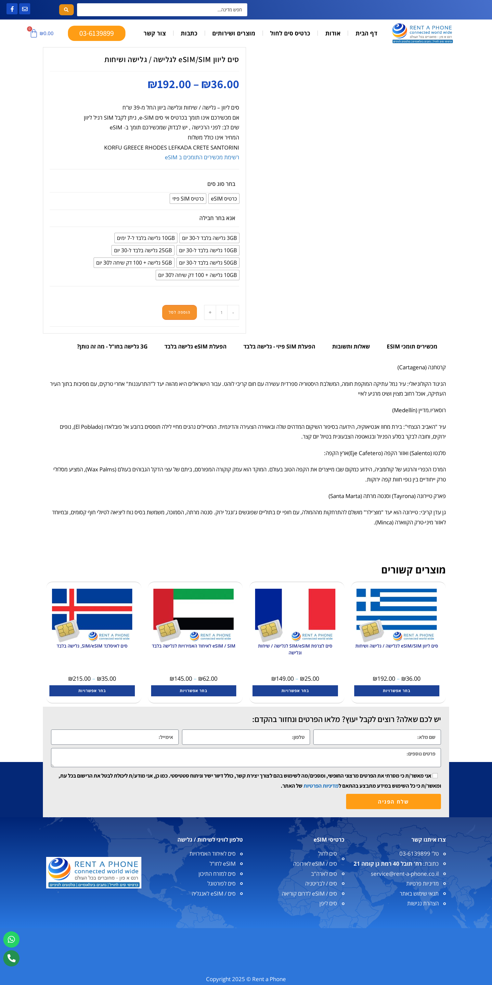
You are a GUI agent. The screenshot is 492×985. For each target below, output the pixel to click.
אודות (333, 33)
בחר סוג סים (221, 184)
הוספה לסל (179, 312)
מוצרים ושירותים (233, 33)
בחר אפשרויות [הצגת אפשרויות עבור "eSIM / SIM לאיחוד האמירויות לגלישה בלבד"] (193, 690)
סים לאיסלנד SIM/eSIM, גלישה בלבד (92, 646)
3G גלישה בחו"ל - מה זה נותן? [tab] (112, 346)
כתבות (189, 33)
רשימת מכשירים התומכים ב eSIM (202, 157)
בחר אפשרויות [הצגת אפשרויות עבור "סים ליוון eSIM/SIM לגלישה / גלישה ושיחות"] (396, 690)
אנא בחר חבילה (217, 218)
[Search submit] (66, 9)
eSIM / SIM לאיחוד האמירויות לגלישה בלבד (193, 646)
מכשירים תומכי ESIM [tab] (412, 346)
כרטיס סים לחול (290, 33)
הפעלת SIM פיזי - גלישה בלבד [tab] (279, 346)
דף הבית (366, 33)
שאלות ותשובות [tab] (351, 346)
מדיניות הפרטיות (321, 785)
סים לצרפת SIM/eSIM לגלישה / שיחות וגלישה (295, 649)
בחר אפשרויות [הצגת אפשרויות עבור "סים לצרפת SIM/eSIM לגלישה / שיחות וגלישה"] (295, 690)
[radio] (224, 199)
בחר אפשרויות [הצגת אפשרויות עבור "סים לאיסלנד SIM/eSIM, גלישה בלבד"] (92, 690)
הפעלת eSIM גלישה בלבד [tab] (195, 346)
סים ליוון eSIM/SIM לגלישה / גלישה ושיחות (396, 646)
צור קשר (155, 33)
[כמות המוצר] (221, 312)
